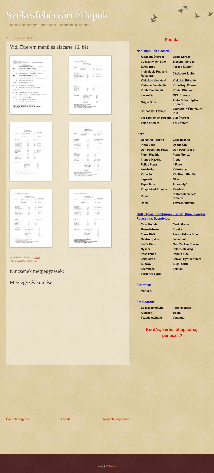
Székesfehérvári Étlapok (57, 15)
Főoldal (66, 419)
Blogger (113, 466)
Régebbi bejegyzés (116, 419)
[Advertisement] (68, 391)
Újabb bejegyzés (17, 419)
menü (29, 261)
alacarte (22, 261)
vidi (35, 261)
